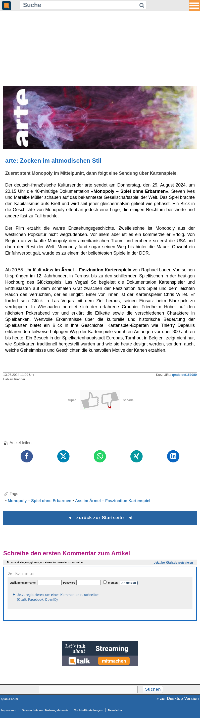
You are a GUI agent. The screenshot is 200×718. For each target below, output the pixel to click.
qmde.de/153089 (184, 375)
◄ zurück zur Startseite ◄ (100, 517)
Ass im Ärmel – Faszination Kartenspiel (113, 501)
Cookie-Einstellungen (88, 710)
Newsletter (115, 710)
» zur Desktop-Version (178, 698)
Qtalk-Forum (9, 698)
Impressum (8, 710)
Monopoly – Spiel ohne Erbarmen (39, 501)
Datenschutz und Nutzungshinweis (45, 710)
